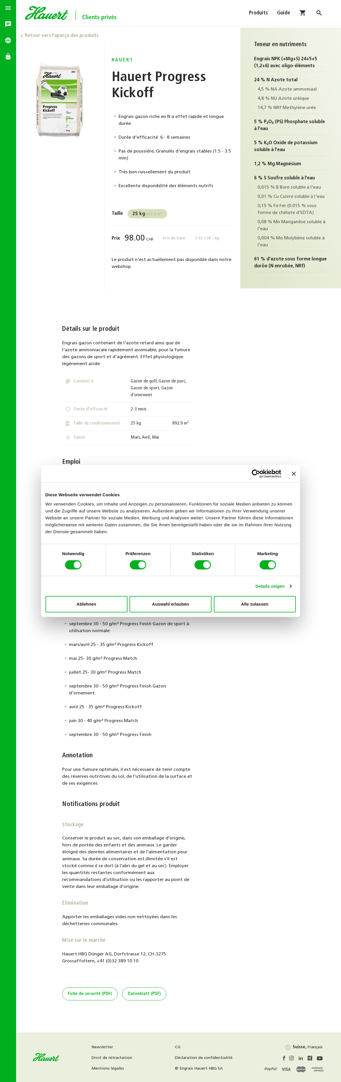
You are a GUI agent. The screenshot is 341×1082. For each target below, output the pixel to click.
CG (179, 1047)
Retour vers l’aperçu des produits (63, 35)
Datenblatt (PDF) (145, 994)
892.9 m (148, 214)
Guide (283, 13)
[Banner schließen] (294, 474)
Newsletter (104, 1047)
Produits (258, 13)
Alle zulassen (254, 604)
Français (304, 1047)
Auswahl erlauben (170, 604)
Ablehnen (86, 604)
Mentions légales (109, 1068)
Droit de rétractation (113, 1058)
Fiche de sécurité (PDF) (91, 994)
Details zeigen (270, 585)
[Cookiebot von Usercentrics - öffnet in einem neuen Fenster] (256, 473)
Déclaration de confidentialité (205, 1058)
